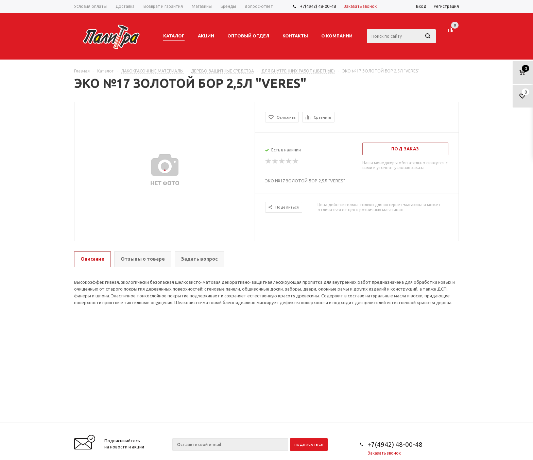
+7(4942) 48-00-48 (318, 6)
